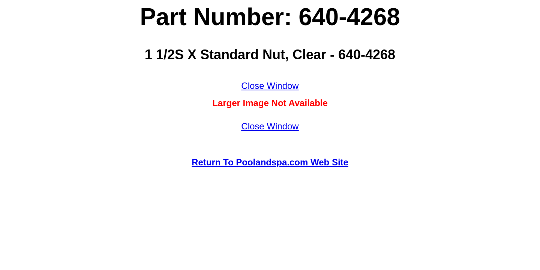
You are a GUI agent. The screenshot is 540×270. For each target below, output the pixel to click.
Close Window (269, 86)
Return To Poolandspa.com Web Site (270, 162)
